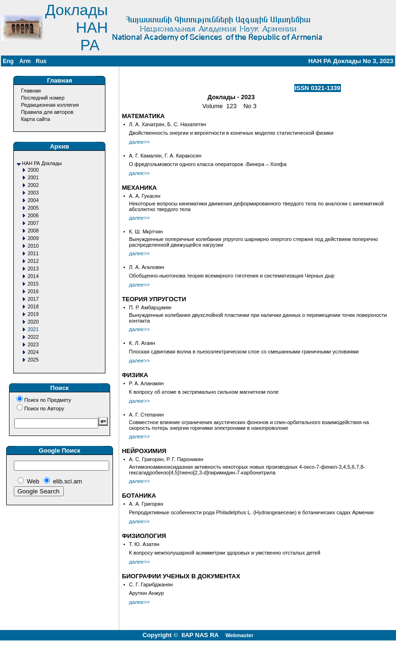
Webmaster (240, 635)
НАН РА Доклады (42, 163)
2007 (33, 223)
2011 (33, 253)
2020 (33, 321)
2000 (33, 170)
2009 (33, 238)
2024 (33, 352)
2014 (33, 276)
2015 (33, 284)
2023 (33, 344)
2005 (33, 208)
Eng (8, 61)
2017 (33, 299)
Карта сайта (35, 119)
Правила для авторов (47, 112)
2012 (33, 261)
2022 (33, 337)
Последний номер (43, 98)
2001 (33, 177)
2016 (33, 291)
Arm (25, 61)
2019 (33, 314)
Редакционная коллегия (50, 105)
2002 (33, 185)
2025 (33, 359)
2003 (33, 192)
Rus (41, 61)
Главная (31, 90)
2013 (33, 268)
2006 (33, 215)
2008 (33, 230)
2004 (33, 200)
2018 (33, 306)
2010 (33, 246)
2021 (33, 329)
